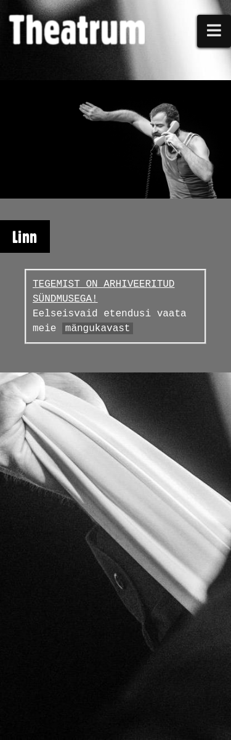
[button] (214, 31)
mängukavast (98, 328)
